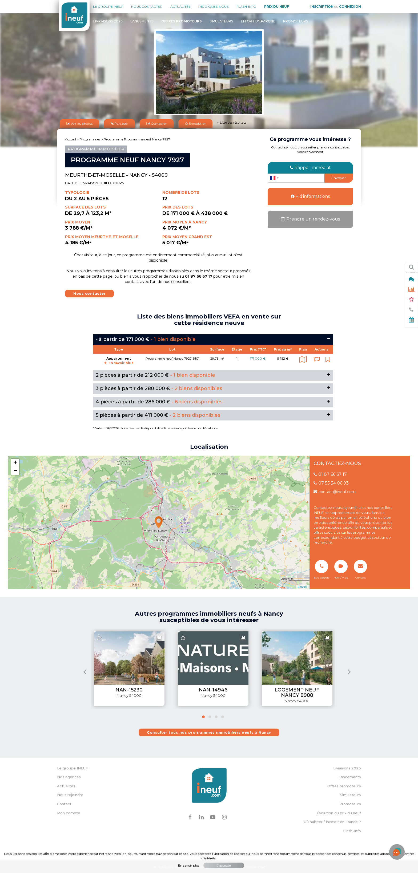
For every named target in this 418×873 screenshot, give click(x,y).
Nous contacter (146, 7)
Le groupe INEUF (72, 767)
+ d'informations (310, 195)
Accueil (70, 138)
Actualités (180, 7)
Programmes (89, 138)
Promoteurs (295, 21)
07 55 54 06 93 (331, 482)
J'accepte (224, 865)
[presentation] (85, 670)
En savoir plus (118, 362)
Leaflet (302, 586)
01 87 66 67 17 (330, 473)
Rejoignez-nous (213, 7)
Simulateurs (221, 21)
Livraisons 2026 (107, 21)
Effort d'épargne (258, 21)
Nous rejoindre (70, 794)
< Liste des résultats (231, 122)
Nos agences (69, 776)
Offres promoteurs (344, 785)
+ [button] (15, 462)
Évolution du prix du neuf (339, 812)
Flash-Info (246, 7)
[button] (203, 716)
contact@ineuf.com (335, 491)
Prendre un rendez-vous (310, 218)
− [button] (15, 470)
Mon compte (68, 812)
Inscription (321, 7)
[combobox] (274, 177)
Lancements (141, 21)
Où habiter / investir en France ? (332, 821)
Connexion (350, 7)
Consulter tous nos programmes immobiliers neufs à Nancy (209, 731)
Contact (64, 803)
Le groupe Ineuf (108, 7)
